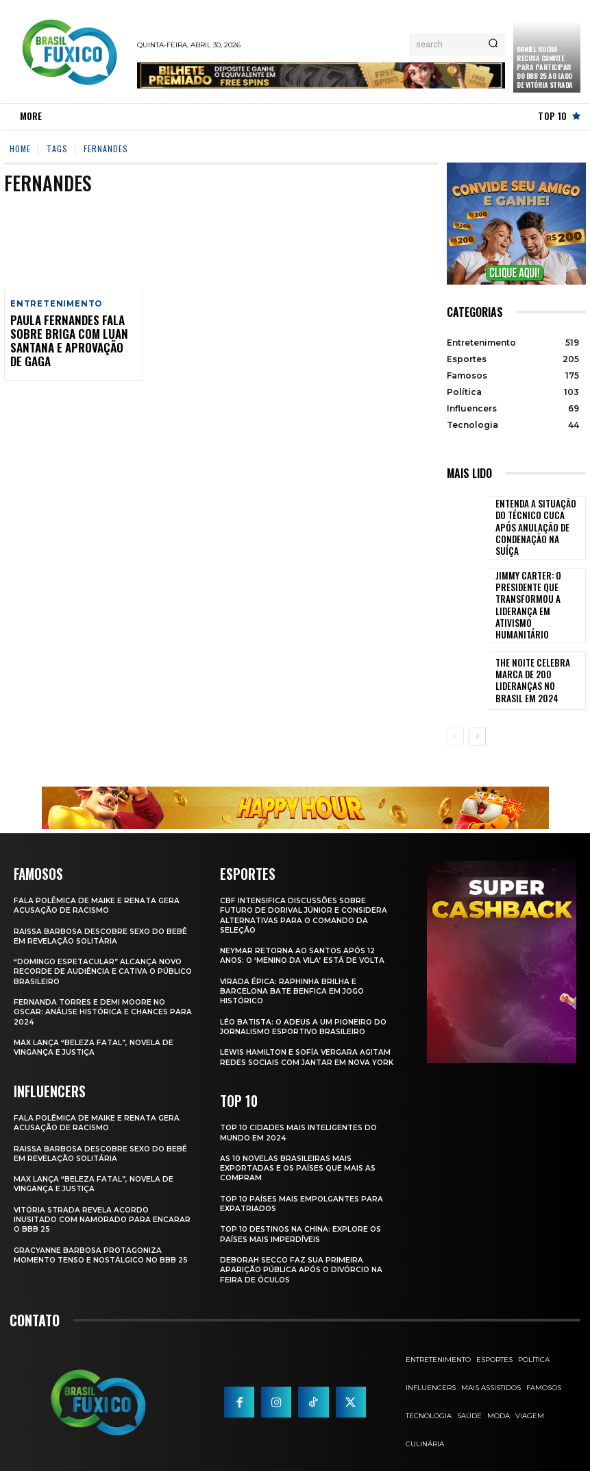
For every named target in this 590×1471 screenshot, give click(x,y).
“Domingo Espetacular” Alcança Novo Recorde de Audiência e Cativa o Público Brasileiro (101, 949)
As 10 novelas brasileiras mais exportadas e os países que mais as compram (301, 1154)
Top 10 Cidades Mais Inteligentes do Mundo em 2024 (301, 1118)
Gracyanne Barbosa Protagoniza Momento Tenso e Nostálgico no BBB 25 (99, 1236)
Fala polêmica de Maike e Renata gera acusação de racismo (98, 882)
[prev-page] (455, 714)
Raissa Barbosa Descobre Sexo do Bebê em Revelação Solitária (92, 912)
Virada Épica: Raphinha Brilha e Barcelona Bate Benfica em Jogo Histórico (294, 968)
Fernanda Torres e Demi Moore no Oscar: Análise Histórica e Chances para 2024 (93, 989)
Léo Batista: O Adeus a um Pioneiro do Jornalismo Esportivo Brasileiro (306, 1003)
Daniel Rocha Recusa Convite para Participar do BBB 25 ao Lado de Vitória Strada (545, 67)
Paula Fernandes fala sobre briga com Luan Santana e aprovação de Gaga (66, 339)
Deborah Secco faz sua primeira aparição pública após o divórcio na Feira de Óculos (303, 1255)
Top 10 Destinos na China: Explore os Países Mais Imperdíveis (303, 1220)
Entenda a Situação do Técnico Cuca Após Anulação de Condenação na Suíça (538, 525)
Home (20, 148)
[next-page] (477, 714)
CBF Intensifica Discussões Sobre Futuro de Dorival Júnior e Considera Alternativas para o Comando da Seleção (306, 892)
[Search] (493, 45)
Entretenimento (54, 304)
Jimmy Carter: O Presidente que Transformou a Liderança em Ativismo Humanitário (539, 591)
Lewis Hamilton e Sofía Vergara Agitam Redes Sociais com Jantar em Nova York (308, 1039)
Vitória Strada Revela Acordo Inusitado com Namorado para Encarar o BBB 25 (84, 1195)
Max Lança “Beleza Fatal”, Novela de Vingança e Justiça (94, 1023)
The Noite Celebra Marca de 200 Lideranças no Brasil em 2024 (537, 658)
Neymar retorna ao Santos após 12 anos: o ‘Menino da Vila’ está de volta (305, 932)
